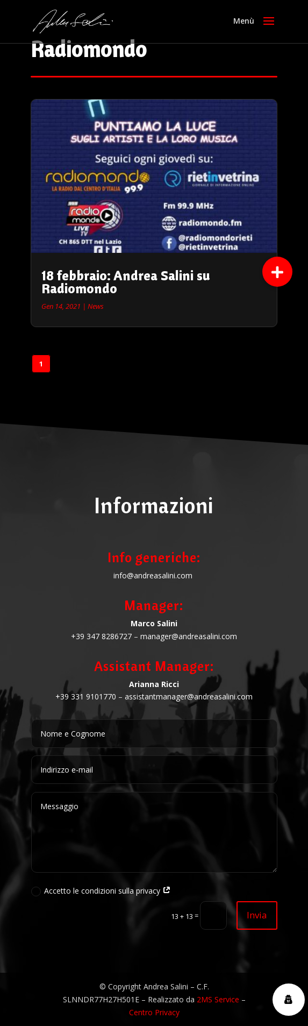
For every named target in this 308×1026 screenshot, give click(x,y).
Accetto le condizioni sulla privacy (101, 891)
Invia (257, 915)
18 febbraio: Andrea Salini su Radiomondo (125, 281)
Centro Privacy (154, 1012)
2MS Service (218, 999)
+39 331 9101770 (85, 696)
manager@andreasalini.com (188, 636)
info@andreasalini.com (152, 575)
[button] (277, 272)
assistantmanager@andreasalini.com (189, 696)
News (96, 306)
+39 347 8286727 (101, 636)
